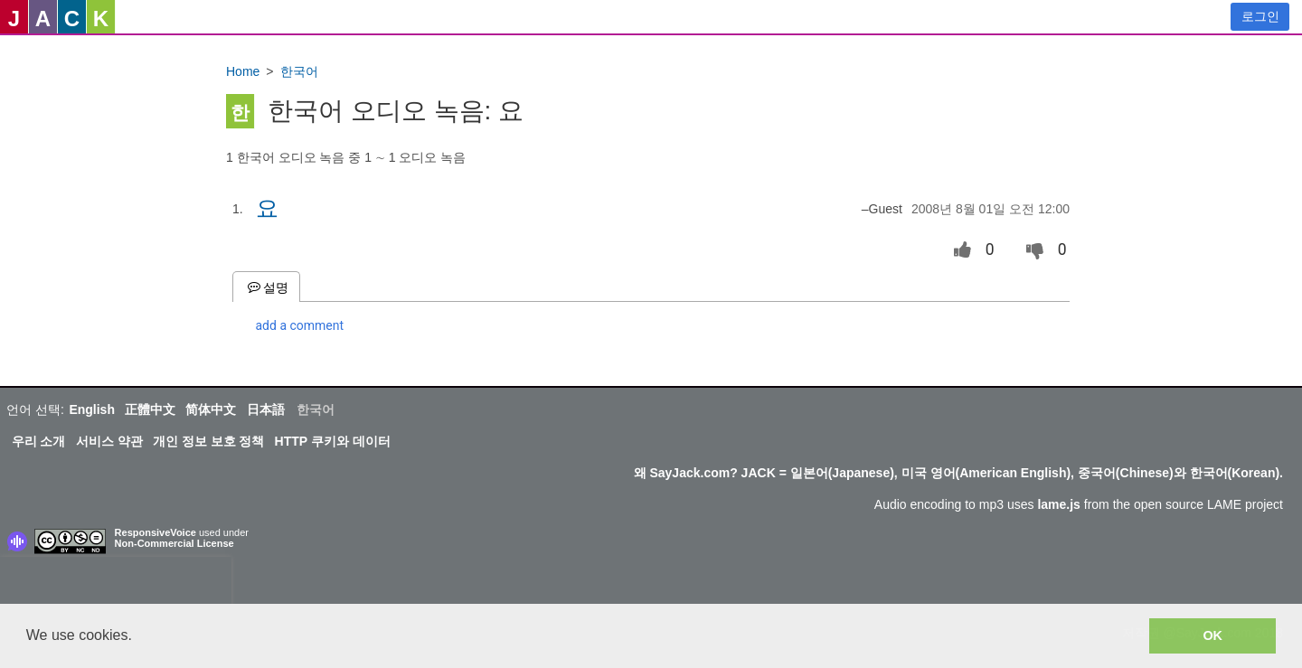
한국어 (299, 71)
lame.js (1058, 504)
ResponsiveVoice (155, 532)
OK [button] (1212, 635)
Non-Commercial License (174, 543)
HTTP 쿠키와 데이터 (333, 441)
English (92, 409)
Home (242, 71)
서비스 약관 (109, 441)
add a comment (300, 325)
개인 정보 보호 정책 (209, 441)
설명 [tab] (266, 287)
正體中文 (150, 409)
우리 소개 (39, 441)
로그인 (1260, 16)
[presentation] (115, 584)
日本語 (266, 409)
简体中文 (210, 409)
